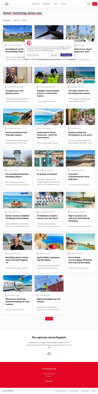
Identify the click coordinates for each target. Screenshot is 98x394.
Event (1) (24, 20)
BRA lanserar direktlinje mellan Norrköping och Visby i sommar (18, 301)
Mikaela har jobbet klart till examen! (48, 300)
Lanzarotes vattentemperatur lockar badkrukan (79, 176)
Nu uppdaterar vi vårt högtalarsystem (15, 92)
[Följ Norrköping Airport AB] (94, 4)
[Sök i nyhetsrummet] (88, 4)
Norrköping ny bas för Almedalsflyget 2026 (15, 50)
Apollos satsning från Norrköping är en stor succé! (80, 133)
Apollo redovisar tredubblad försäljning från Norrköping (17, 217)
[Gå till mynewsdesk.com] (8, 391)
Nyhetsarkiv (36, 4)
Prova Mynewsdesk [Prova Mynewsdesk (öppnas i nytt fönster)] (61, 391)
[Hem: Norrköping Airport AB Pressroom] (6, 4)
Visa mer (49, 319)
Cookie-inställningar (33, 55)
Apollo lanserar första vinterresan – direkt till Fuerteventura (47, 135)
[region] (49, 49)
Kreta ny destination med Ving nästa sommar (16, 133)
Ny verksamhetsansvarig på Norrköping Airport (17, 175)
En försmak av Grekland (47, 174)
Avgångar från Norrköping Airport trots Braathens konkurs (48, 93)
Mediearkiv (46, 4)
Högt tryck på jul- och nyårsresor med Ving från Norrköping (79, 218)
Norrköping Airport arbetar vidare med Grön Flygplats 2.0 (17, 260)
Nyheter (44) (6, 20)
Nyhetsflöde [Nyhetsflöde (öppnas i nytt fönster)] (85, 391)
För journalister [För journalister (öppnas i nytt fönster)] (74, 391)
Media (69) (16, 20)
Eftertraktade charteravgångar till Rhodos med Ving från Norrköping (80, 260)
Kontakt (63, 4)
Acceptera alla (66, 55)
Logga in (93, 391)
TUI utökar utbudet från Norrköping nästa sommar (79, 92)
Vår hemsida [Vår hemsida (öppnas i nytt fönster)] (49, 381)
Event (55, 4)
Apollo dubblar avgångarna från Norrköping (48, 258)
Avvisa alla (54, 55)
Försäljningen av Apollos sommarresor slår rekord (47, 217)
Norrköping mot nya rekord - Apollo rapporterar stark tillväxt (80, 51)
